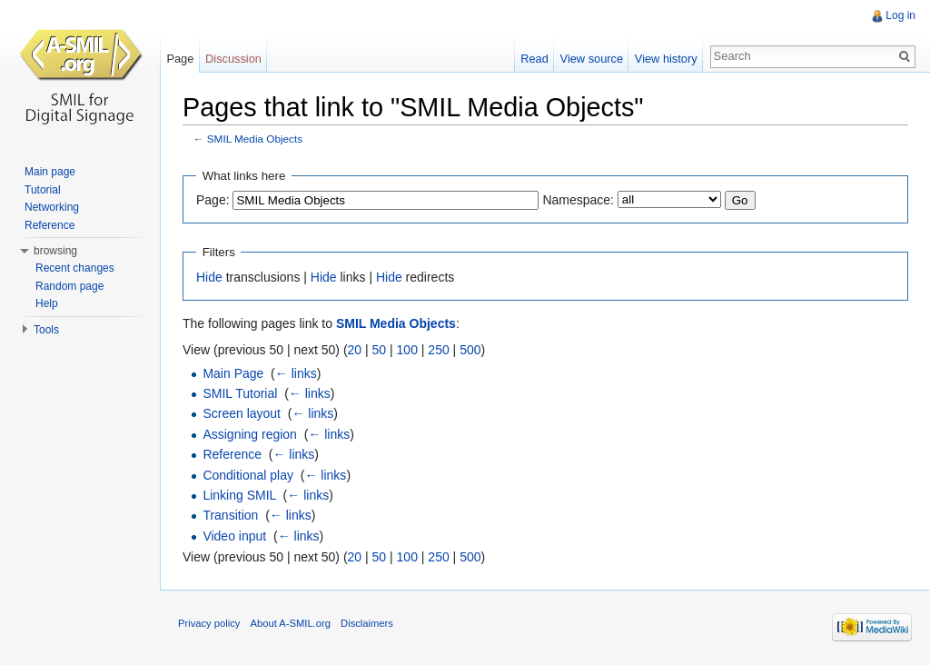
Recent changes (74, 268)
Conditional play (248, 475)
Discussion (233, 58)
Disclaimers (367, 623)
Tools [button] (46, 329)
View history (666, 58)
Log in (900, 15)
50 (379, 349)
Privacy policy (209, 623)
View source (591, 58)
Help (46, 303)
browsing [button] (55, 250)
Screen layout (242, 413)
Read (534, 58)
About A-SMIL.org (291, 623)
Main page (50, 171)
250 (438, 349)
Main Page (233, 373)
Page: (213, 200)
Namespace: (578, 200)
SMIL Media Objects (254, 138)
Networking (52, 207)
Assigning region (250, 434)
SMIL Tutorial (240, 393)
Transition (230, 515)
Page (179, 58)
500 (470, 349)
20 (355, 349)
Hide (209, 277)
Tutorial (43, 190)
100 (407, 349)
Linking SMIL (239, 495)
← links (296, 373)
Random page (69, 286)
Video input (234, 536)
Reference (232, 454)
